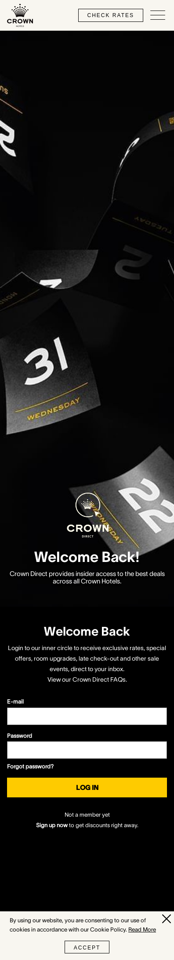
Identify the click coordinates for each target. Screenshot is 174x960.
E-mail (15, 701)
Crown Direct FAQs (99, 679)
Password (19, 735)
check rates (110, 15)
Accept (87, 948)
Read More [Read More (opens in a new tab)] (142, 929)
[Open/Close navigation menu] (157, 15)
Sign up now (52, 825)
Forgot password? (30, 766)
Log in (87, 787)
